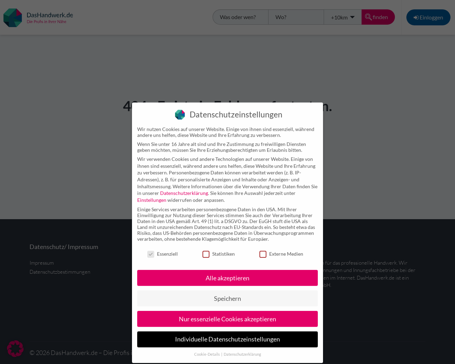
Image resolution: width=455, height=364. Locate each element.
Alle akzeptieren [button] (227, 271)
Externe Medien (281, 247)
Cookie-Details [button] (207, 348)
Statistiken (218, 247)
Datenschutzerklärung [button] (242, 348)
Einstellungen (151, 193)
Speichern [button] (227, 292)
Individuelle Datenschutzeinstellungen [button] (227, 333)
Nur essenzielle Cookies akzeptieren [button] (227, 312)
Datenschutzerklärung (184, 186)
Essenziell (162, 247)
